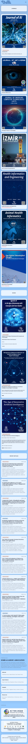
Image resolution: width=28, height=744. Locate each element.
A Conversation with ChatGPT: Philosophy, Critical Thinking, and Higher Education (13, 616)
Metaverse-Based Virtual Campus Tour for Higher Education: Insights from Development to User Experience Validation (13, 598)
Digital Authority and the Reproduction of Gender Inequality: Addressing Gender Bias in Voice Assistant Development (13, 641)
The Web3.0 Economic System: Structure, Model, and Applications (13, 540)
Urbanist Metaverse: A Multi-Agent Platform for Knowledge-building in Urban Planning (13, 579)
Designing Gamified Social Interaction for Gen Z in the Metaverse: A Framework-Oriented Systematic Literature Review (13, 522)
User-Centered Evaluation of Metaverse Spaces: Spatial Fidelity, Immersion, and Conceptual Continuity (12, 560)
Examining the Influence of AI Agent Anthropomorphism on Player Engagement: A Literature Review (13, 484)
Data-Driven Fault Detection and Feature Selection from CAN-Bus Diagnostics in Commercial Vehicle (12, 465)
